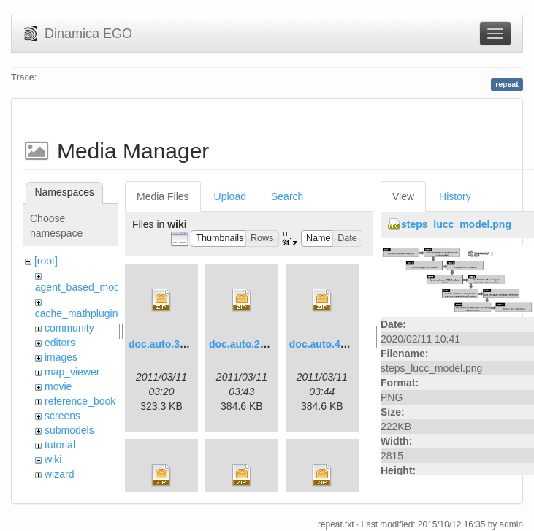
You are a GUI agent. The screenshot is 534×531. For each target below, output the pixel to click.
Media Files (163, 196)
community (69, 328)
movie (58, 386)
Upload (230, 196)
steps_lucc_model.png (456, 224)
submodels (69, 430)
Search (287, 196)
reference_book (80, 401)
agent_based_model (81, 287)
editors (60, 342)
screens (62, 415)
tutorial (60, 445)
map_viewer (72, 372)
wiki (53, 459)
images (61, 357)
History (455, 196)
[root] (46, 261)
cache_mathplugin (76, 313)
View (403, 196)
